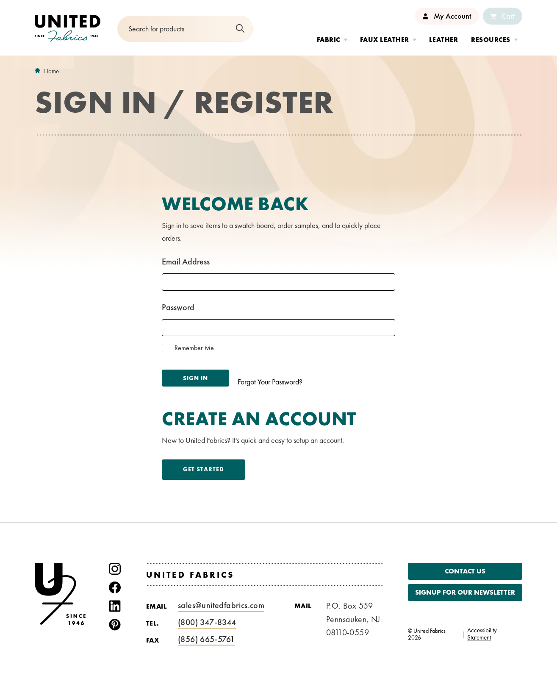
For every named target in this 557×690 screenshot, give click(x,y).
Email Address (186, 261)
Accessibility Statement (482, 634)
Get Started (203, 469)
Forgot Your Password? (270, 382)
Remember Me (194, 348)
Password (178, 307)
